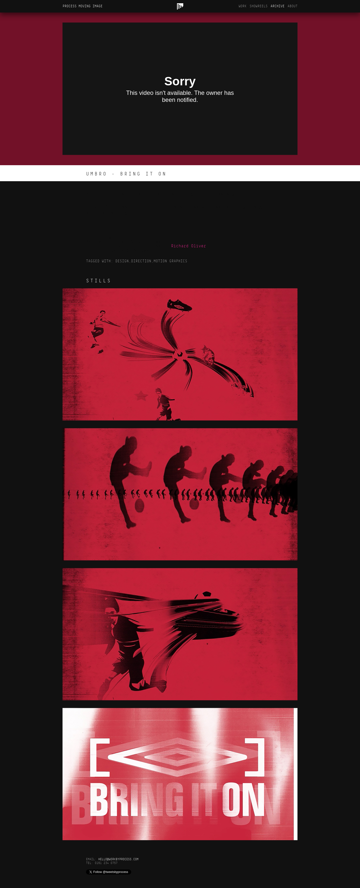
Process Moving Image (82, 6)
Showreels (259, 6)
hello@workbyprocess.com (118, 859)
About (293, 6)
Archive (277, 6)
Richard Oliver (188, 246)
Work (242, 6)
